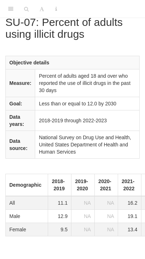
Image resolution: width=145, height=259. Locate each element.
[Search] (26, 9)
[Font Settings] (42, 9)
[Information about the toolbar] (56, 9)
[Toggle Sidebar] (11, 9)
